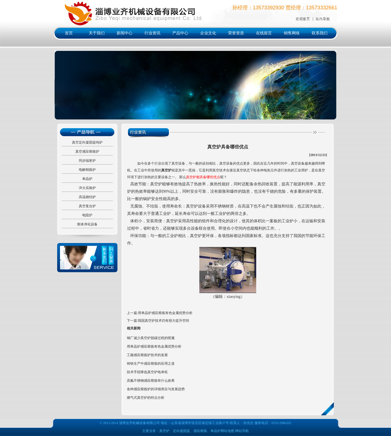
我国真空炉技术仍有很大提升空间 (163, 321)
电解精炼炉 (87, 170)
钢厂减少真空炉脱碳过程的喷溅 (151, 338)
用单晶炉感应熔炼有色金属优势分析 (165, 313)
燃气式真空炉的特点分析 (145, 398)
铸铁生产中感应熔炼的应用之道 (151, 364)
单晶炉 (87, 179)
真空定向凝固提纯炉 (87, 142)
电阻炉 (87, 215)
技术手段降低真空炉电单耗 (147, 372)
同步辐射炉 (87, 161)
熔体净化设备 (87, 224)
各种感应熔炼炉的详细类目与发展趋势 (156, 389)
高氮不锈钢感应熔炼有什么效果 (151, 381)
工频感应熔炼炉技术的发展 (147, 355)
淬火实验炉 (87, 188)
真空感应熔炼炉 (87, 151)
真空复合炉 (87, 206)
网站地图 (227, 431)
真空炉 (166, 170)
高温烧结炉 (87, 197)
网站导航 (242, 431)
